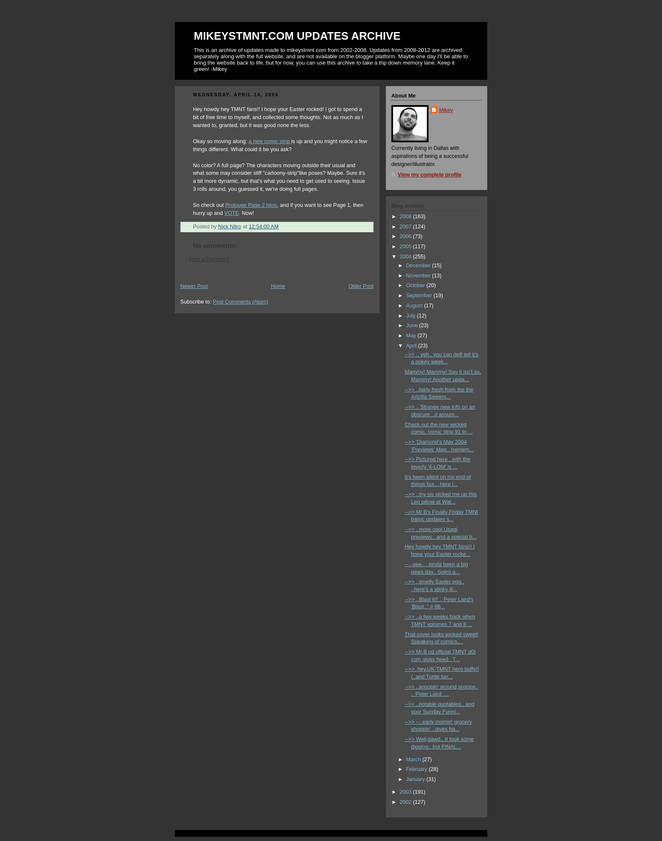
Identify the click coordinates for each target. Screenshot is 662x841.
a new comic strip (270, 141)
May (412, 336)
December (419, 266)
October (416, 285)
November (419, 276)
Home (278, 286)
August (415, 306)
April (412, 346)
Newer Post (194, 286)
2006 (406, 236)
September (420, 295)
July (411, 316)
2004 (406, 257)
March (414, 759)
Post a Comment (209, 259)
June (412, 325)
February (417, 769)
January (416, 779)
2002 (406, 802)
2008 (406, 217)
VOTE (231, 213)
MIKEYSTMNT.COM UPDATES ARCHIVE (297, 36)
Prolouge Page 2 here (251, 205)
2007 (406, 227)
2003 (406, 792)
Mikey (446, 110)
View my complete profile (429, 175)
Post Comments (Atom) (240, 302)
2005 (406, 247)
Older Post (361, 286)
